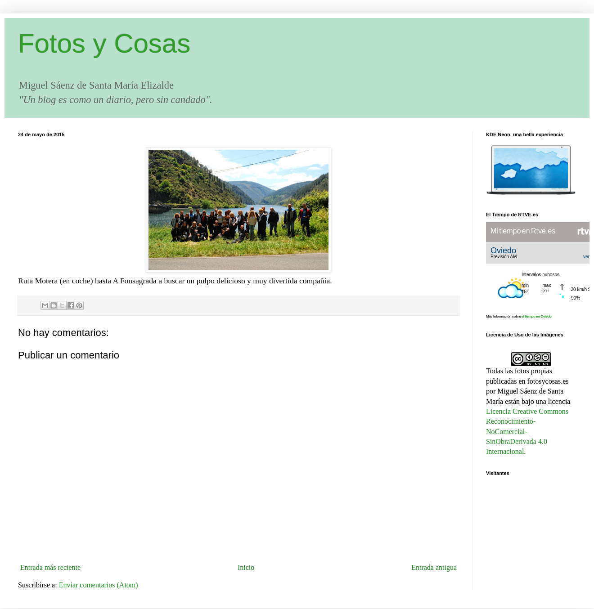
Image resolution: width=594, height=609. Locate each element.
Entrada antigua (434, 567)
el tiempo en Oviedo (537, 316)
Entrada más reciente (50, 567)
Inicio (246, 567)
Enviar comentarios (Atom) (98, 585)
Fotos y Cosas (104, 43)
